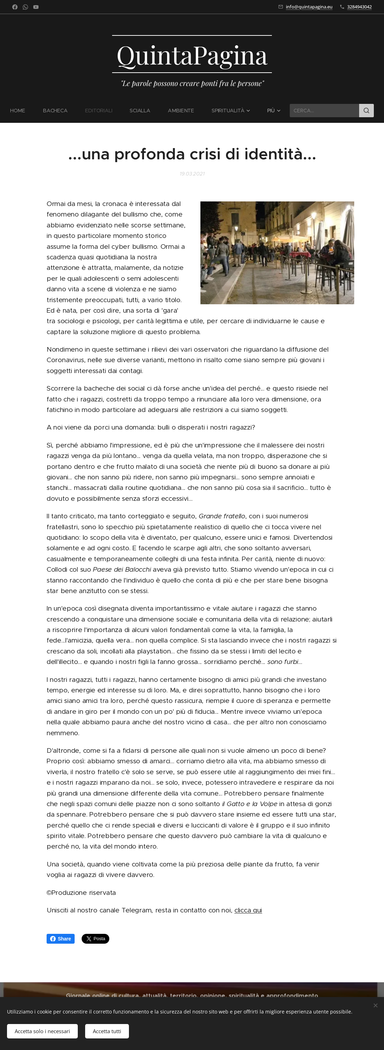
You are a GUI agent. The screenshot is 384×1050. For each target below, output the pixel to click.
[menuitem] (22, 110)
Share (60, 939)
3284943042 (359, 7)
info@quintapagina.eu (309, 7)
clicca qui (248, 910)
